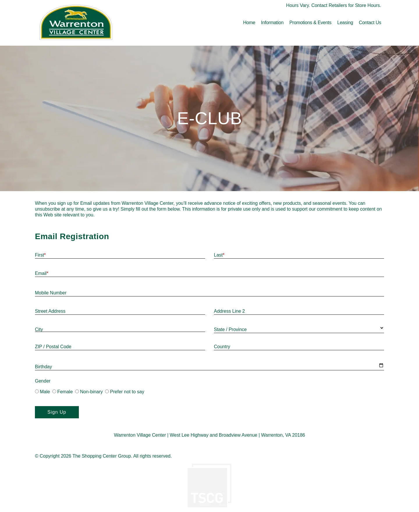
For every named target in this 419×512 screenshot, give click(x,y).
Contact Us (370, 22)
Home (249, 22)
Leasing (345, 22)
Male (42, 391)
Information (272, 22)
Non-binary (89, 391)
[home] (76, 23)
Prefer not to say (124, 391)
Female (62, 391)
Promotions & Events (310, 22)
